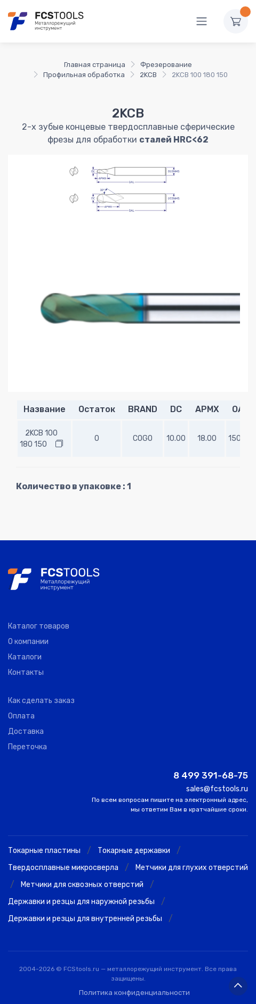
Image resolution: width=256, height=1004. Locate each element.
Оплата (21, 716)
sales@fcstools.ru (217, 788)
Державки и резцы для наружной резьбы (81, 901)
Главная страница (94, 65)
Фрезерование (166, 65)
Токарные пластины (44, 850)
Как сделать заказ (41, 700)
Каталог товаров (38, 626)
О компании (28, 641)
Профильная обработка (84, 75)
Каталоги (25, 657)
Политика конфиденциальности (134, 993)
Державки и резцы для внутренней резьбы (85, 918)
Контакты (26, 672)
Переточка (27, 746)
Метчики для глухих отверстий (191, 867)
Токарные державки (134, 850)
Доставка (26, 731)
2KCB (148, 75)
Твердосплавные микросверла (63, 867)
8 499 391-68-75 (210, 775)
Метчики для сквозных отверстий (82, 884)
